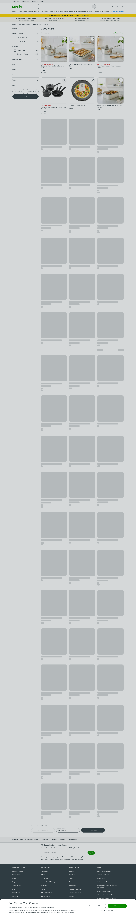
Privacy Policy (71, 912)
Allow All (117, 906)
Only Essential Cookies (97, 906)
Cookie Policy (60, 912)
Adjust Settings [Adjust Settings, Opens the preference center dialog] (107, 910)
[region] (68, 907)
